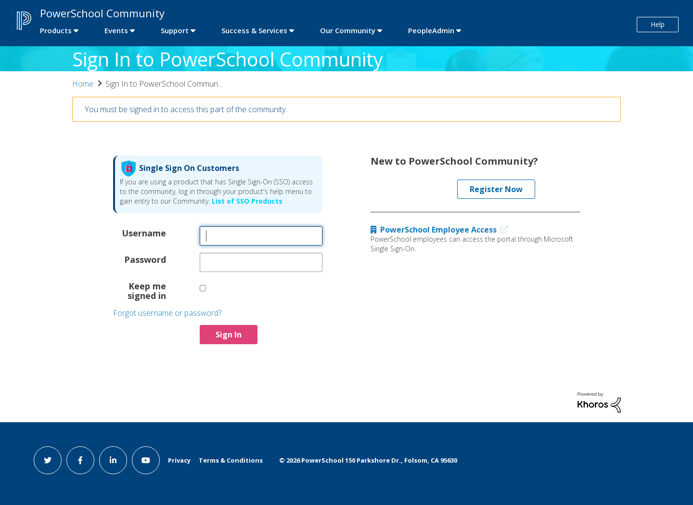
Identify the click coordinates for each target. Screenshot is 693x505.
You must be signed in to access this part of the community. (186, 109)
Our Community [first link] (347, 30)
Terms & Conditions (231, 460)
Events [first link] (116, 30)
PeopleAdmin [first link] (431, 30)
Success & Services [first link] (254, 30)
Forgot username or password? (167, 313)
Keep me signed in (147, 290)
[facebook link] (80, 460)
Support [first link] (175, 30)
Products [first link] (56, 30)
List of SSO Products (246, 201)
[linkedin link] (113, 460)
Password (145, 259)
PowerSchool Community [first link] (102, 13)
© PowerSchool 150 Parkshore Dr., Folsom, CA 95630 (368, 460)
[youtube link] (146, 460)
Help (658, 24)
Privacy (179, 460)
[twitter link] (48, 460)
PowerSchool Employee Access (441, 229)
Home (82, 83)
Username (144, 232)
